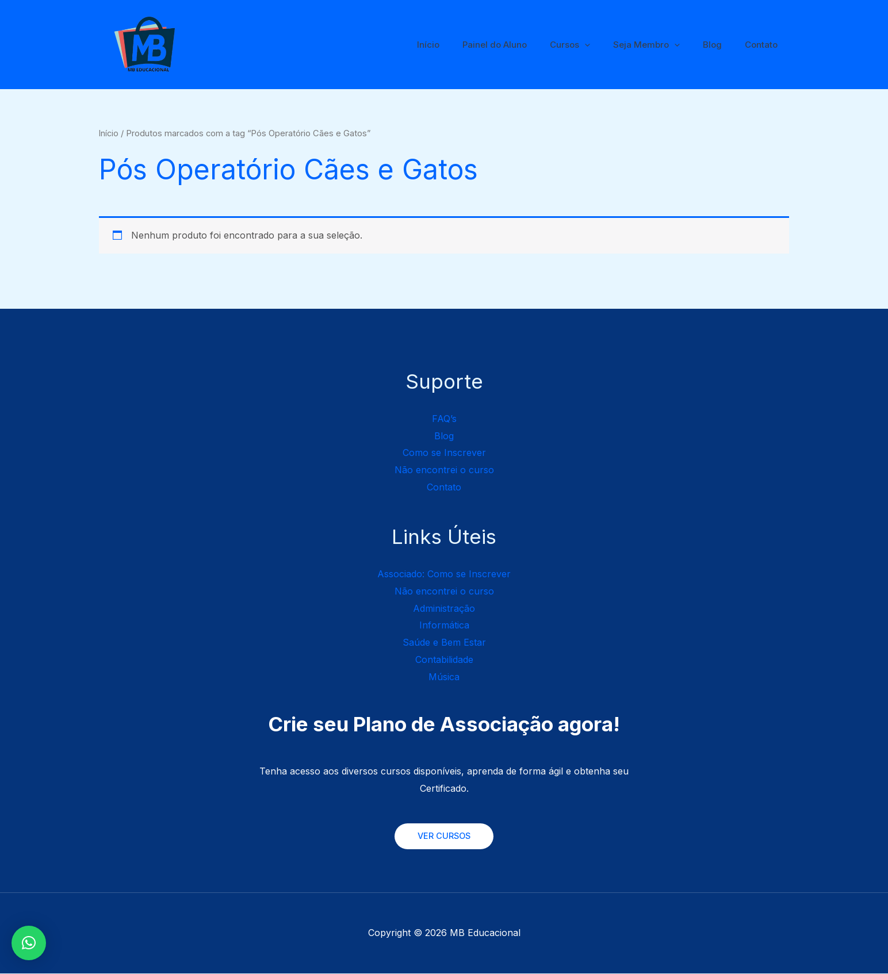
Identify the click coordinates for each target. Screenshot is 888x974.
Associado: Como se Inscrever (444, 574)
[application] (604, 45)
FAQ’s (444, 418)
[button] (29, 943)
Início (460, 44)
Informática (444, 625)
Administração (444, 608)
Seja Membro (660, 45)
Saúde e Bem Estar (444, 642)
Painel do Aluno (520, 44)
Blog (720, 44)
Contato (764, 44)
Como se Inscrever (444, 452)
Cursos (590, 45)
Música (444, 676)
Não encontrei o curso (444, 470)
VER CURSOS (444, 836)
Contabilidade (444, 659)
